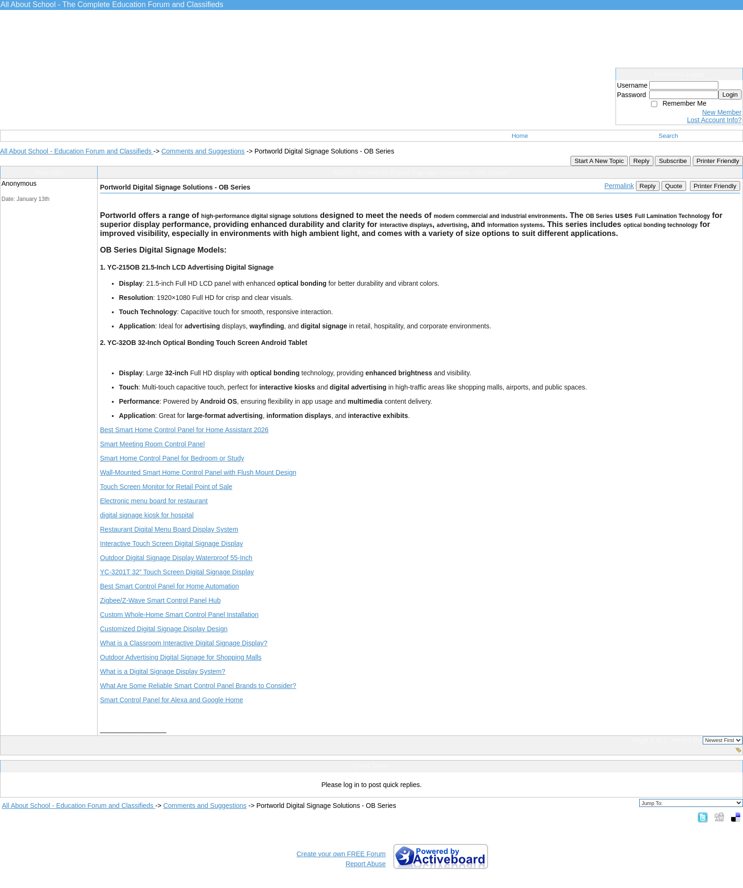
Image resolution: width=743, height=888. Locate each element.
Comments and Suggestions (203, 151)
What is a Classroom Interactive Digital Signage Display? (183, 643)
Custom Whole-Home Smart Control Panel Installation (179, 614)
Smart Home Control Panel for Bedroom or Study (172, 458)
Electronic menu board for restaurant (154, 501)
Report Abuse (365, 864)
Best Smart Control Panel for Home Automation (169, 586)
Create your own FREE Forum (341, 854)
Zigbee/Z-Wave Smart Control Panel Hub (160, 600)
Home (520, 135)
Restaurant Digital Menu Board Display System (169, 529)
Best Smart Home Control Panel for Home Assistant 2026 (184, 430)
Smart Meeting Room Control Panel (152, 444)
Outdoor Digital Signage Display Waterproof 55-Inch (176, 558)
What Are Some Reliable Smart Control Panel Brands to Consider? (198, 685)
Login (730, 94)
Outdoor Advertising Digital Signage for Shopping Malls (181, 657)
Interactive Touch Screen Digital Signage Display (171, 543)
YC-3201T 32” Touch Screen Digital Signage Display (177, 572)
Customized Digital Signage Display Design (163, 629)
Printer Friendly (718, 160)
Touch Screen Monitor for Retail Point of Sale (166, 486)
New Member (722, 112)
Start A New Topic (599, 160)
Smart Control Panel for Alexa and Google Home (171, 700)
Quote (673, 186)
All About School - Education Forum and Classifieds (77, 151)
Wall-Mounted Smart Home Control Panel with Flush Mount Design (198, 472)
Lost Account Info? (714, 120)
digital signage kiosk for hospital (147, 515)
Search (668, 135)
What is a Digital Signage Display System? (163, 671)
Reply (641, 160)
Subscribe (673, 160)
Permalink (619, 186)
